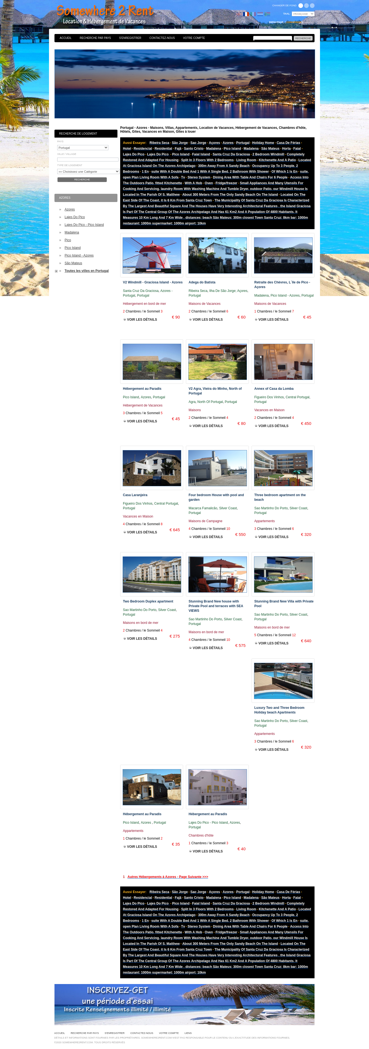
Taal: (286, 13)
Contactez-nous (162, 37)
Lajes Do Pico (75, 217)
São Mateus (73, 263)
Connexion (293, 22)
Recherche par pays (95, 37)
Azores (70, 209)
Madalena (72, 232)
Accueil (65, 37)
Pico (68, 240)
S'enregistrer (130, 37)
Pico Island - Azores (79, 255)
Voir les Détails (142, 320)
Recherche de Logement (78, 133)
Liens (188, 1033)
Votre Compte (194, 37)
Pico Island (73, 248)
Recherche (82, 179)
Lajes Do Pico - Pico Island (84, 225)
